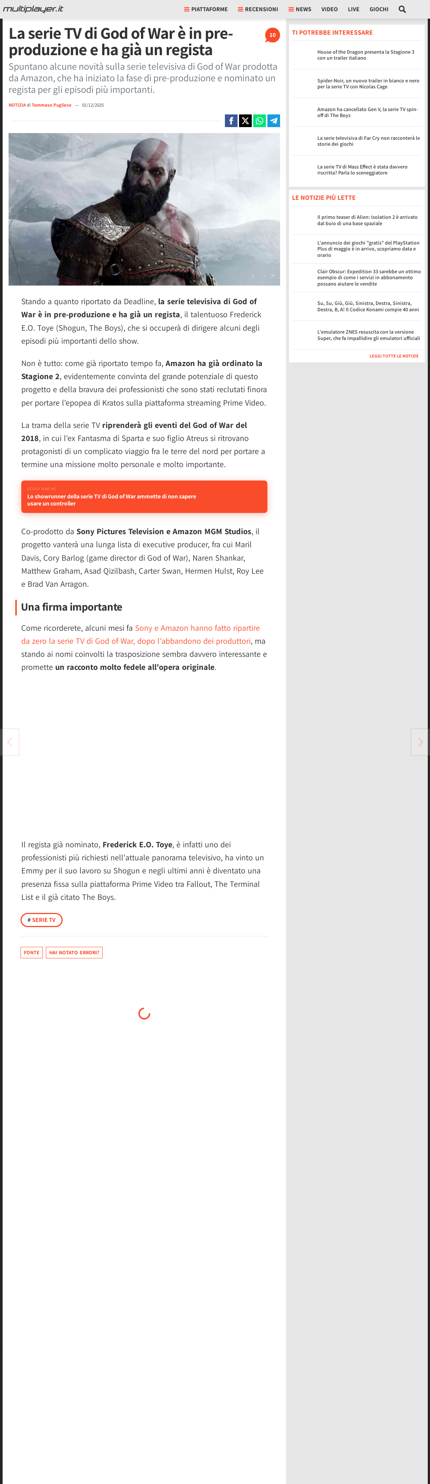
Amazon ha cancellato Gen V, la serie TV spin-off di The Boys (367, 112)
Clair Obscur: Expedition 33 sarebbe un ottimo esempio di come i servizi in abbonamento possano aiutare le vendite (369, 277)
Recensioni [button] (258, 9)
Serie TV (42, 941)
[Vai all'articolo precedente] (420, 742)
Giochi (379, 9)
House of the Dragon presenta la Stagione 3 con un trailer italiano (365, 55)
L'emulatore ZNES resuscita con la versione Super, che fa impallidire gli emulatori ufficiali (368, 334)
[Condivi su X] (245, 120)
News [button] (300, 9)
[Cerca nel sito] (402, 9)
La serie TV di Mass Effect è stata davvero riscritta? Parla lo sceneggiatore (362, 169)
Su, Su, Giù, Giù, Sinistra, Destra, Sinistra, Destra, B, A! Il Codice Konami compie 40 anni (368, 306)
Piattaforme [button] (206, 9)
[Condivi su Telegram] (273, 120)
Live (354, 9)
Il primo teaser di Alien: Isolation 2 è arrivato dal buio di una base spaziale (367, 220)
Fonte (32, 974)
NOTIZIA (17, 105)
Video (329, 9)
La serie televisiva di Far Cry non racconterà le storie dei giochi (368, 141)
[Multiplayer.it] (33, 9)
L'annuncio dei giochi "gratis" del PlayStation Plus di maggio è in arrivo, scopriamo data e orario (368, 249)
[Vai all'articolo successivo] (9, 742)
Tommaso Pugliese (52, 105)
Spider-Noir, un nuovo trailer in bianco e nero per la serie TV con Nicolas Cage (368, 83)
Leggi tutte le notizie (394, 356)
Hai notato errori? (74, 974)
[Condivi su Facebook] (231, 120)
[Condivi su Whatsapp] (259, 120)
